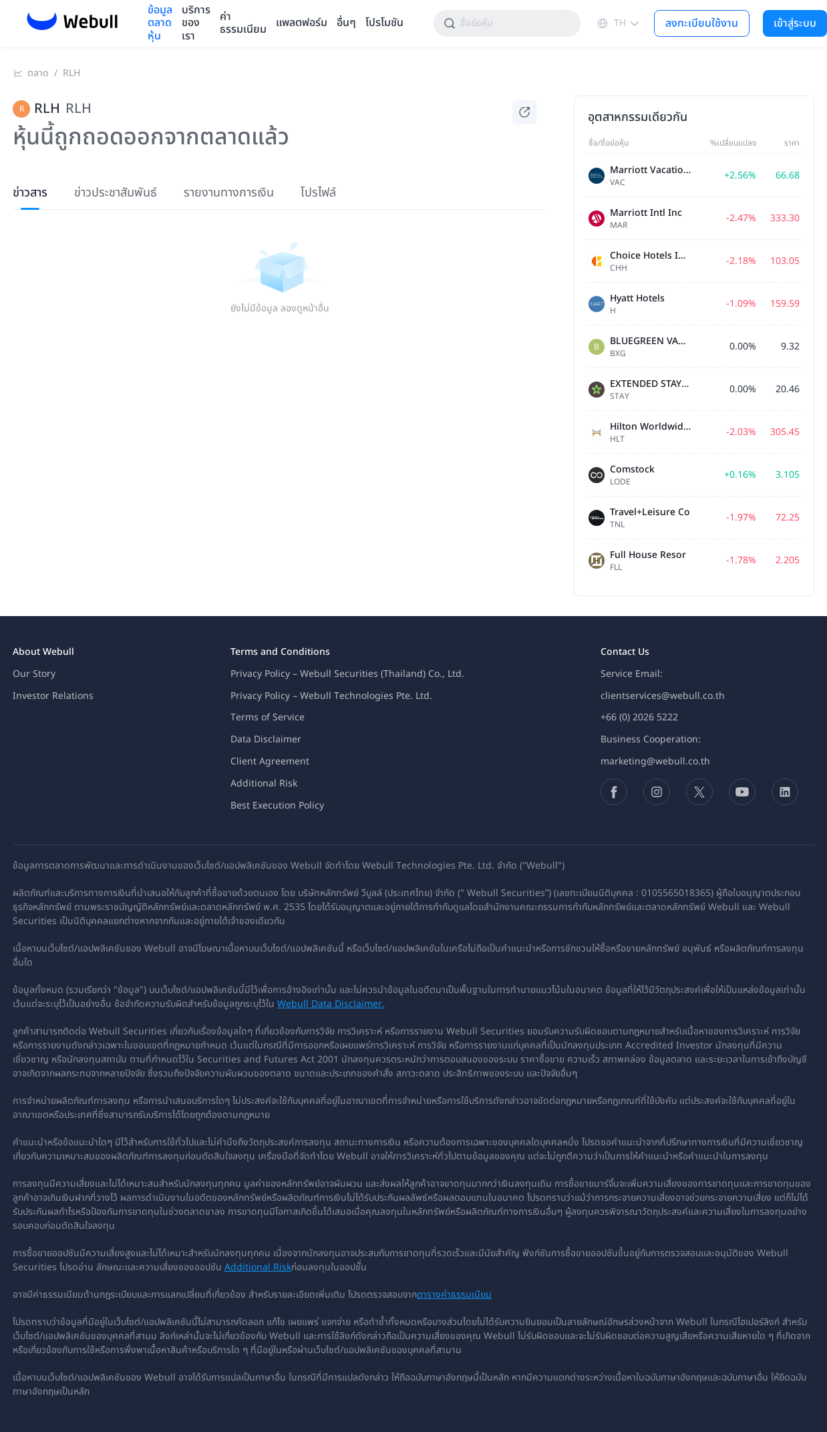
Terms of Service (267, 717)
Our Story (34, 674)
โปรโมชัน (384, 23)
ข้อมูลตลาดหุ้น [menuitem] (160, 23)
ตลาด (38, 73)
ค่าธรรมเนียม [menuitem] (243, 23)
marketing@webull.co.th (655, 761)
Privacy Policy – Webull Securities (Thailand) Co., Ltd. (347, 674)
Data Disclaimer (265, 739)
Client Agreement (269, 761)
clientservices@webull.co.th (663, 696)
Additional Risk (263, 783)
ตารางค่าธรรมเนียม (454, 1295)
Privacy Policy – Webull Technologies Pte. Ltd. (331, 696)
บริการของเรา (196, 23)
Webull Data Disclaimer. (331, 1004)
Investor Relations (53, 696)
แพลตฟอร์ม (301, 23)
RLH (71, 73)
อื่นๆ (346, 23)
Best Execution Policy (277, 806)
